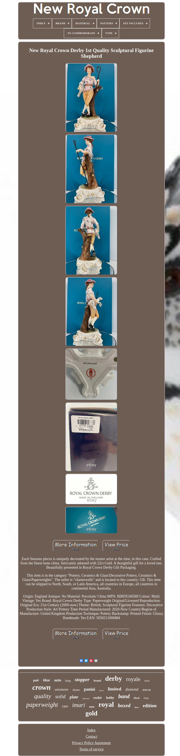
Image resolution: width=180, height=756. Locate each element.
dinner (76, 689)
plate (74, 697)
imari (78, 705)
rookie (97, 697)
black (137, 697)
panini (89, 689)
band (124, 696)
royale (133, 679)
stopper (82, 679)
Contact (91, 736)
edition (150, 705)
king (68, 680)
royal (106, 704)
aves (147, 680)
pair (36, 680)
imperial (85, 698)
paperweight (42, 704)
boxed (124, 705)
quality (42, 696)
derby (113, 678)
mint (91, 706)
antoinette (62, 689)
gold (92, 713)
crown (41, 687)
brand (97, 680)
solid (60, 696)
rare (65, 706)
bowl (101, 690)
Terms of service (91, 749)
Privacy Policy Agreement (91, 743)
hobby (110, 697)
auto (57, 680)
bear (137, 707)
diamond (131, 689)
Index (91, 730)
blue (46, 680)
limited (114, 688)
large (146, 698)
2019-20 (146, 690)
